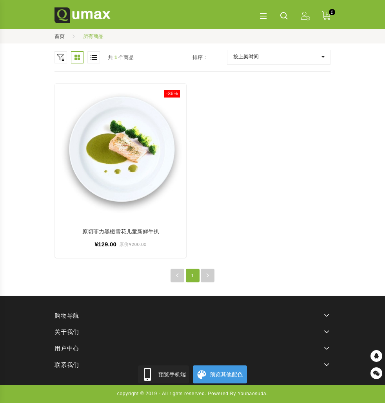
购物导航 (66, 315)
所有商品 (93, 36)
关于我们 (66, 332)
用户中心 (66, 348)
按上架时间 (246, 57)
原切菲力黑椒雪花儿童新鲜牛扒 (120, 231)
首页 (59, 36)
